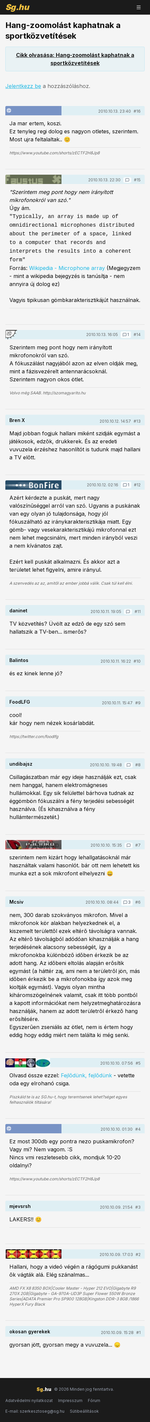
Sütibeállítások (84, 1411)
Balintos (18, 660)
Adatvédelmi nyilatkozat (29, 1400)
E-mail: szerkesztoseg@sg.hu (34, 1411)
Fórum (94, 1400)
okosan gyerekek (29, 1331)
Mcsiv (16, 902)
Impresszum (70, 1400)
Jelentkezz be (23, 86)
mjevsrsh (20, 1206)
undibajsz (20, 764)
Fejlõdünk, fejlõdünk (86, 1075)
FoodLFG (19, 702)
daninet (18, 610)
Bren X (17, 420)
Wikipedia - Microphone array (67, 268)
